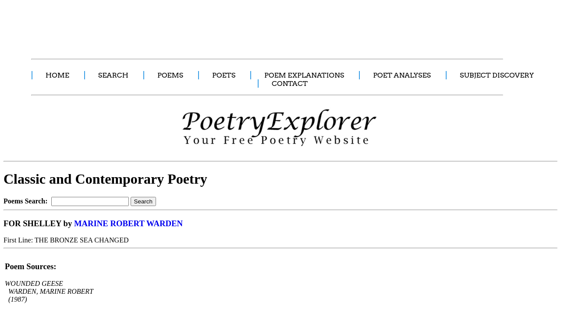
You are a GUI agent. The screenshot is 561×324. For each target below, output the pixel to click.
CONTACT (290, 83)
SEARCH (113, 75)
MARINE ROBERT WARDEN (128, 223)
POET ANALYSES (402, 75)
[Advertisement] (164, 24)
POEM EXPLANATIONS (304, 75)
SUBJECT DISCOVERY (497, 75)
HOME (57, 75)
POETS (223, 75)
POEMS (170, 75)
